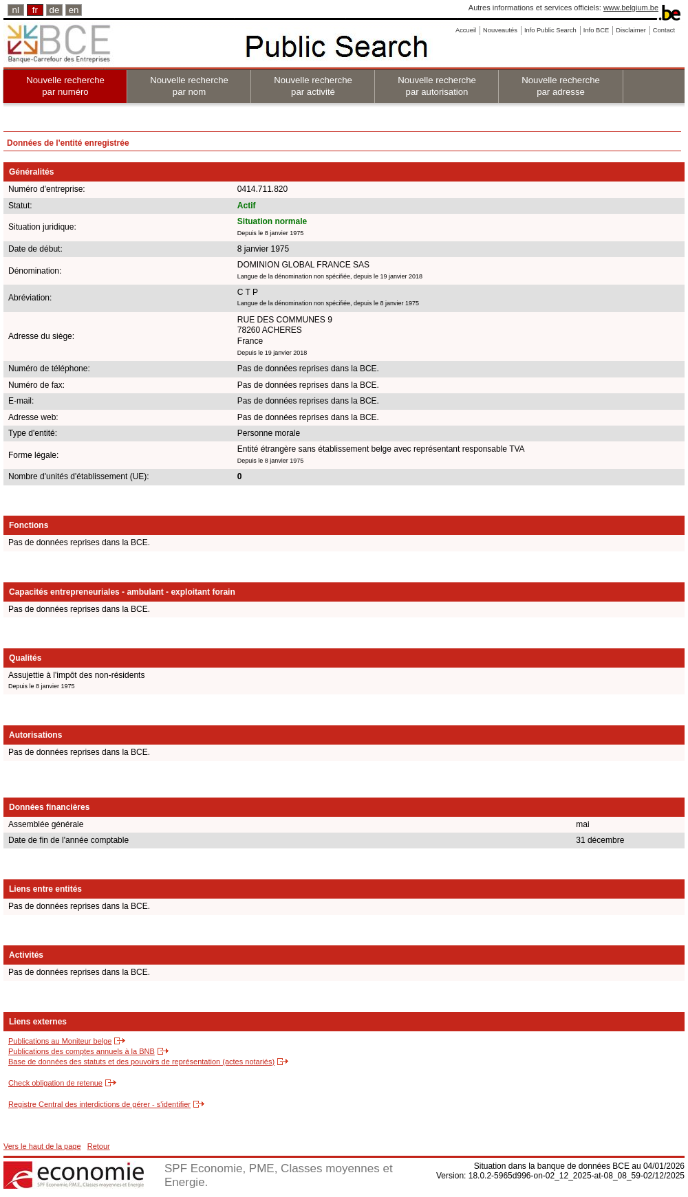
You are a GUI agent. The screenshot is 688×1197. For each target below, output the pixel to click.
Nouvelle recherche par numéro (65, 86)
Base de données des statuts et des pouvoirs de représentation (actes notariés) (141, 1061)
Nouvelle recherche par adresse (561, 86)
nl (15, 10)
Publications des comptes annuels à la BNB (81, 1051)
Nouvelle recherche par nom (189, 86)
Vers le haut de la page (42, 1146)
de (55, 10)
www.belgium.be (630, 7)
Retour (98, 1146)
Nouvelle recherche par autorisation (437, 86)
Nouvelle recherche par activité (313, 86)
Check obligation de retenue (55, 1083)
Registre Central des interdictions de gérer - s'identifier (99, 1104)
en (74, 10)
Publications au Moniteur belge (59, 1041)
